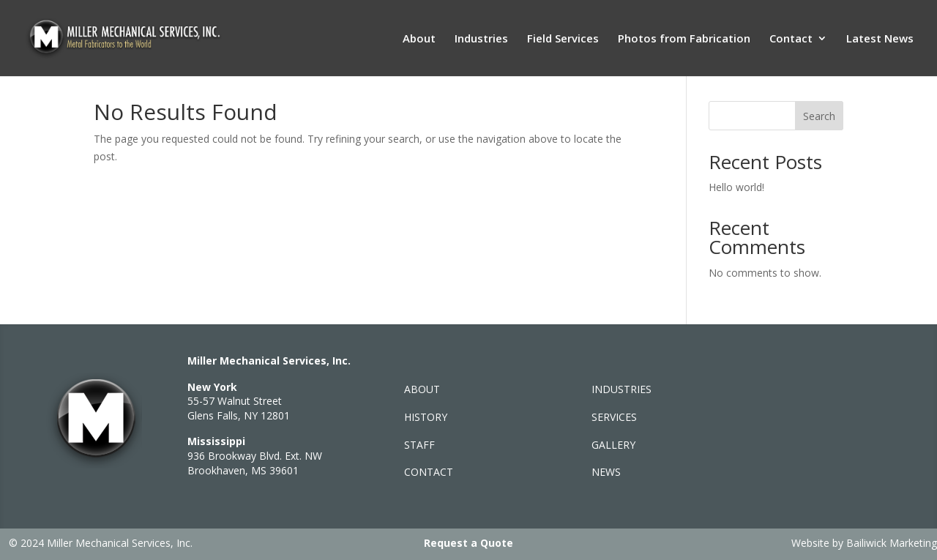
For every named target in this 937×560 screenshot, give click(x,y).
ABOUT (422, 389)
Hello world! (736, 187)
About (419, 39)
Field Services (563, 39)
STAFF (419, 445)
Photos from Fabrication (684, 39)
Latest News (880, 39)
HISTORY (425, 417)
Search (819, 116)
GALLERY (613, 445)
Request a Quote (468, 543)
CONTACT (428, 472)
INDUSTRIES (621, 389)
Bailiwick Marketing (891, 543)
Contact (791, 39)
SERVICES (614, 417)
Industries (481, 39)
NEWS (606, 472)
